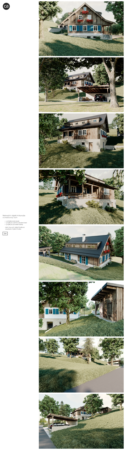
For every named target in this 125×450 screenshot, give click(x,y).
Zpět (5, 233)
